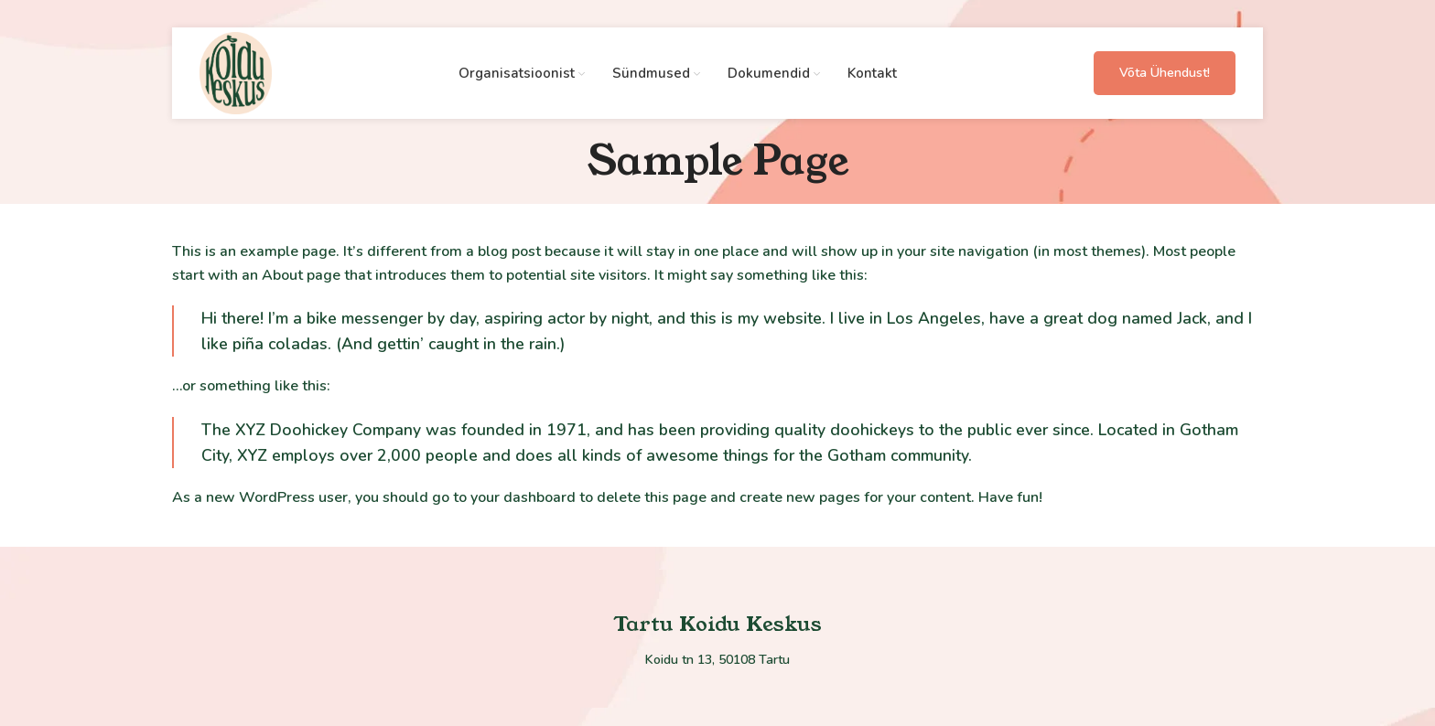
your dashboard (523, 497)
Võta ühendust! (1164, 72)
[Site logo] (236, 72)
